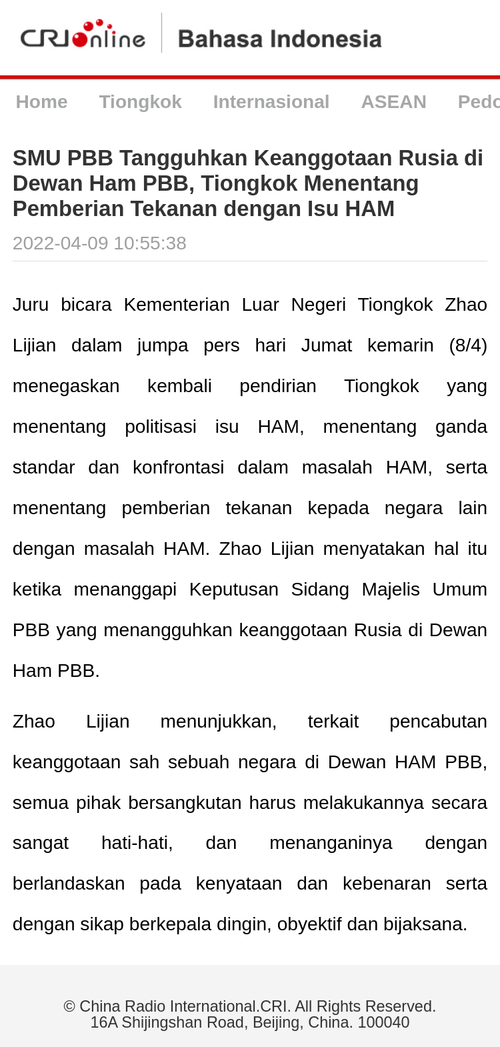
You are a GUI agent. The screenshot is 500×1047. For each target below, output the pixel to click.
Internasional (271, 101)
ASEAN (394, 101)
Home (41, 101)
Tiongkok (140, 101)
